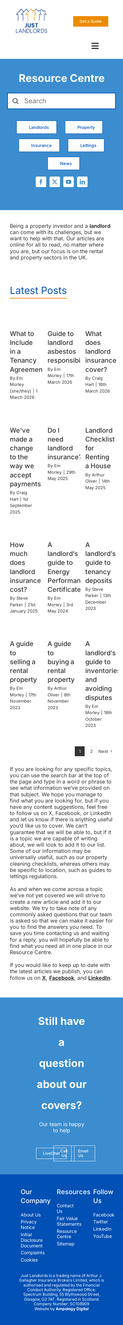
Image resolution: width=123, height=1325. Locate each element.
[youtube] (68, 182)
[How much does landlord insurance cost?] (24, 526)
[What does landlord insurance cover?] (99, 315)
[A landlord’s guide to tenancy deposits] (99, 526)
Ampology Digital (72, 1308)
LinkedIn (99, 978)
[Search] (61, 101)
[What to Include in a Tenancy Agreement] (24, 315)
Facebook (61, 978)
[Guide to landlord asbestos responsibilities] (61, 315)
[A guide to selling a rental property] (24, 626)
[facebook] (41, 182)
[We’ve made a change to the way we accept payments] (24, 412)
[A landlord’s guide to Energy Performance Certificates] (61, 526)
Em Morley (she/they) (20, 384)
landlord (100, 226)
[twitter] (55, 182)
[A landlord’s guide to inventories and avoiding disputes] (99, 626)
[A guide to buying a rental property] (61, 626)
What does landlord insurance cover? (100, 351)
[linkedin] (82, 182)
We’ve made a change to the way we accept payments (25, 457)
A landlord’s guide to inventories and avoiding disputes (103, 670)
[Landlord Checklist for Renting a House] (99, 412)
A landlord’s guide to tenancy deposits (100, 563)
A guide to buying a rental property (61, 662)
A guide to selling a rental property (23, 662)
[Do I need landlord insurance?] (61, 412)
